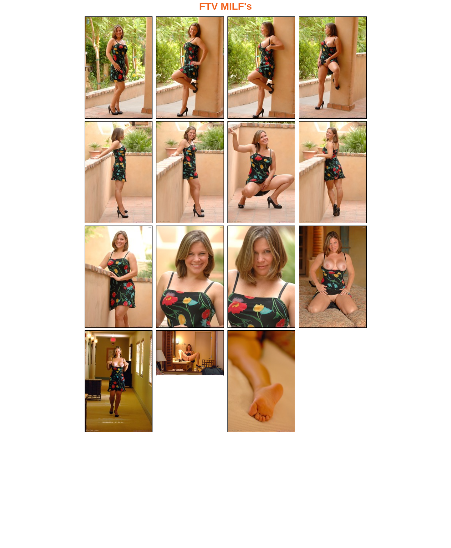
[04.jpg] (333, 67)
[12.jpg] (333, 277)
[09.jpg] (118, 277)
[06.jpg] (190, 172)
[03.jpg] (261, 67)
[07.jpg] (261, 172)
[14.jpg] (190, 353)
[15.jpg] (261, 381)
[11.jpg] (261, 277)
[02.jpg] (190, 67)
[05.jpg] (118, 172)
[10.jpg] (190, 277)
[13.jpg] (118, 381)
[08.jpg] (333, 172)
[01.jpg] (118, 67)
